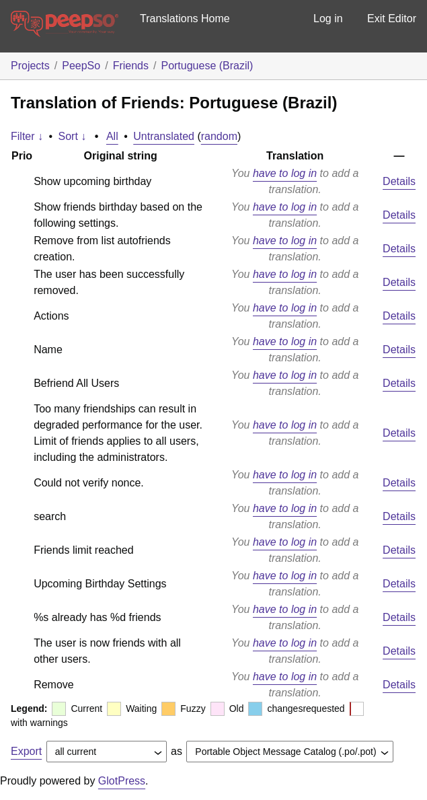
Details (399, 181)
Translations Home (185, 18)
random (219, 136)
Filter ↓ (27, 136)
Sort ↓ (73, 136)
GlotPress (121, 781)
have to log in (285, 173)
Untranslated (163, 136)
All (112, 136)
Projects (30, 65)
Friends (131, 65)
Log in (328, 18)
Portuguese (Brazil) (207, 65)
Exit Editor (391, 18)
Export (26, 751)
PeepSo (81, 65)
